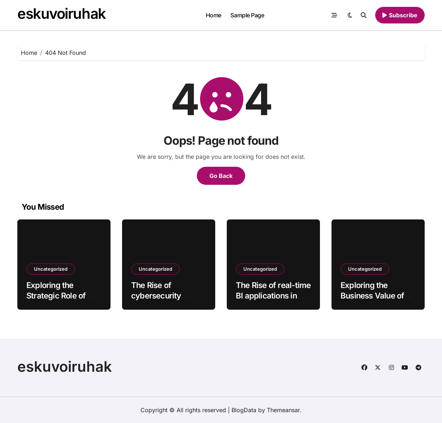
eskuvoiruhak (61, 13)
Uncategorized (51, 269)
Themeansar (283, 410)
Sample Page (247, 15)
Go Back (221, 175)
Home (213, 15)
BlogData (243, 410)
